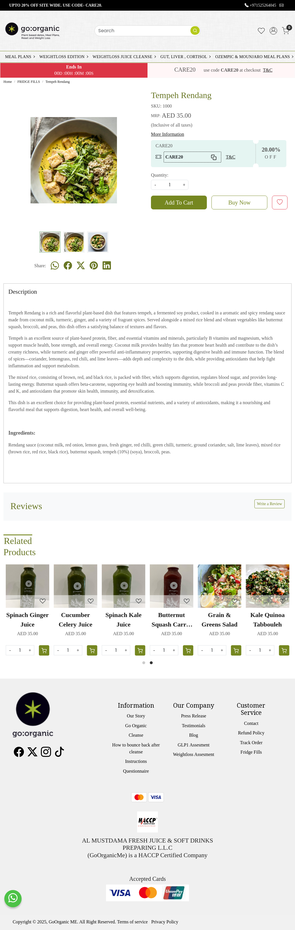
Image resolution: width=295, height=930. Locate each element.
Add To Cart (178, 202)
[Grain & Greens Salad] (219, 586)
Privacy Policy (164, 921)
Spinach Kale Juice (123, 619)
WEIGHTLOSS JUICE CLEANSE (124, 57)
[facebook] (67, 265)
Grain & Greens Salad (219, 619)
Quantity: (159, 175)
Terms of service (132, 921)
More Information (167, 134)
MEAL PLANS (20, 57)
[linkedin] (106, 265)
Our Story (136, 715)
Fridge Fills (251, 752)
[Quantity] (212, 650)
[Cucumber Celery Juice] (75, 586)
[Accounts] (273, 31)
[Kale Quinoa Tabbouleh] (267, 586)
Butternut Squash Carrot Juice (171, 620)
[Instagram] (46, 753)
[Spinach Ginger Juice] (27, 586)
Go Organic (136, 725)
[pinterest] (93, 265)
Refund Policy (251, 732)
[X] (32, 753)
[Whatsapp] (54, 265)
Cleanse (136, 735)
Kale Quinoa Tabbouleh (267, 619)
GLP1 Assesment (194, 744)
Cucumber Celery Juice (75, 619)
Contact (251, 723)
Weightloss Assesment (193, 754)
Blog (193, 735)
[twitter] (80, 265)
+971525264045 (263, 5)
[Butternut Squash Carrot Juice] (171, 586)
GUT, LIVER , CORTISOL (185, 57)
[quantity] (169, 185)
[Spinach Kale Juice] (123, 586)
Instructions (136, 761)
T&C (268, 70)
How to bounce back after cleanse (136, 748)
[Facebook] (19, 753)
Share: (40, 265)
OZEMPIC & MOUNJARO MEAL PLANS (254, 57)
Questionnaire (136, 771)
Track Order (251, 742)
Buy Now (239, 202)
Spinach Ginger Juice (27, 619)
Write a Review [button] (269, 504)
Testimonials (193, 725)
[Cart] (236, 650)
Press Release (193, 715)
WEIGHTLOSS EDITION (63, 57)
